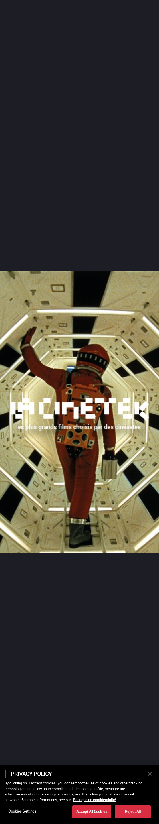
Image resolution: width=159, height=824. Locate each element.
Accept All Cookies (91, 811)
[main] (79, 794)
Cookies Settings (22, 811)
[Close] (150, 774)
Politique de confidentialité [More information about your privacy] (94, 799)
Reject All (132, 811)
